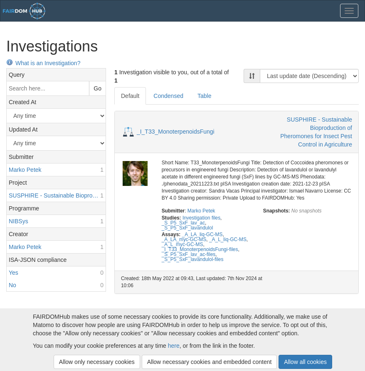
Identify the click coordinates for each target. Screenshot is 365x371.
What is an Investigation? (43, 63)
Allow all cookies (305, 362)
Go (97, 88)
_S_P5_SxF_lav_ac (183, 223)
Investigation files (201, 218)
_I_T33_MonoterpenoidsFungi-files (200, 249)
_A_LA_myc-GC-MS (184, 239)
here (174, 345)
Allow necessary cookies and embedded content (209, 362)
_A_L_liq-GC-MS (228, 239)
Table (204, 96)
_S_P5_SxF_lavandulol (187, 228)
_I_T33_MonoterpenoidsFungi (176, 131)
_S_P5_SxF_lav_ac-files (189, 254)
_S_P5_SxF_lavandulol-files (193, 259)
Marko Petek (201, 211)
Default (130, 96)
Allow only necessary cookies (97, 362)
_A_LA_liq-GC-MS (202, 234)
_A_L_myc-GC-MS (182, 244)
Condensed (168, 96)
